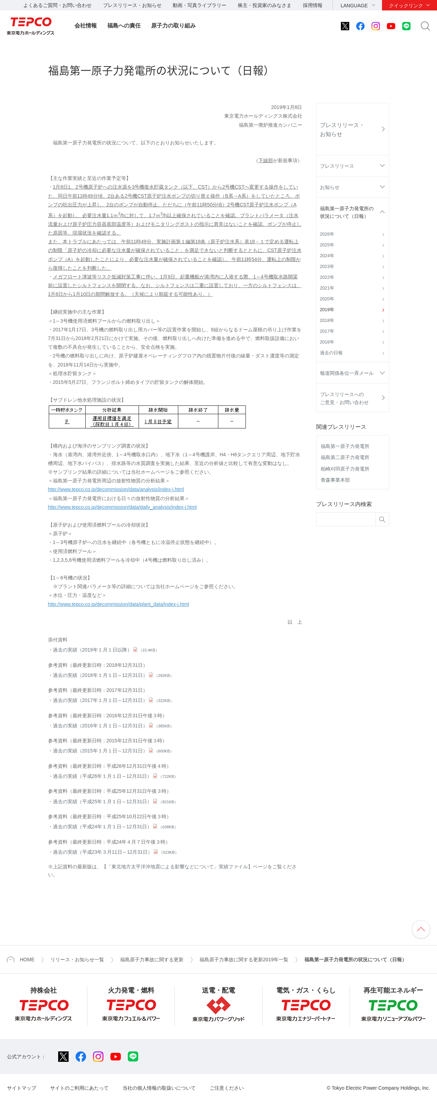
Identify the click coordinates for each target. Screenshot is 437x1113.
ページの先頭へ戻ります (421, 929)
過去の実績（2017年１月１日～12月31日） (113, 700)
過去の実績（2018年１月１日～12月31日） (113, 675)
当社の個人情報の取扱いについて (159, 1088)
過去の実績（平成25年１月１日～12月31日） (115, 801)
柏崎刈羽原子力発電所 (345, 469)
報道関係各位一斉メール (347, 373)
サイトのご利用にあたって (79, 1088)
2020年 (327, 299)
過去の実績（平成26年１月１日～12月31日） (115, 776)
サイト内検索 (425, 26)
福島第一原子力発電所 (345, 446)
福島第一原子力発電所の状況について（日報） (347, 212)
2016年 (327, 342)
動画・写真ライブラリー (199, 5)
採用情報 (312, 5)
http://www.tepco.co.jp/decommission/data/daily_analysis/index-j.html (122, 507)
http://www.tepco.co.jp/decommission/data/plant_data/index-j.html (118, 604)
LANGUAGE (354, 5)
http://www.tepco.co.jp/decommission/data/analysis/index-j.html (116, 489)
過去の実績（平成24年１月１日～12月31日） (115, 826)
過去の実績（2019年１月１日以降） (106, 650)
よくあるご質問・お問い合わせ (57, 5)
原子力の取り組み (173, 26)
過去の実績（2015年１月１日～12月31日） (113, 750)
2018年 (327, 320)
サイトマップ (21, 1088)
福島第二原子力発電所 (345, 457)
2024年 (327, 255)
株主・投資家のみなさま (264, 5)
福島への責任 (124, 26)
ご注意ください (227, 1088)
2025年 (327, 245)
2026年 (327, 234)
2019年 (327, 309)
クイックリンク (406, 5)
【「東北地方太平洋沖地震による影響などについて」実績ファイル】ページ (184, 866)
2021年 (327, 288)
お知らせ (330, 187)
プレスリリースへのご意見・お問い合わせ (344, 398)
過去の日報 (331, 352)
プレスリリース (337, 166)
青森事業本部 (335, 480)
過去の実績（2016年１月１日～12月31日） (113, 725)
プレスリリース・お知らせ (132, 5)
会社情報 (86, 26)
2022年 (327, 277)
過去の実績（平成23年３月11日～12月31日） (116, 852)
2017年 (327, 331)
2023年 (327, 266)
